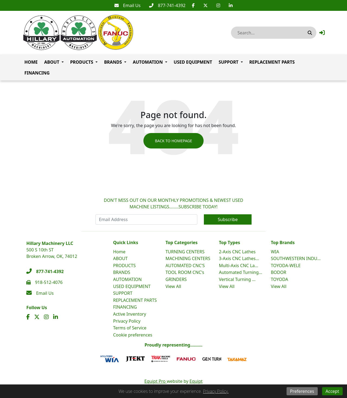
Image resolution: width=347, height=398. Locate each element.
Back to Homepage (173, 140)
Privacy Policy (126, 321)
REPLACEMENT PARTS (272, 62)
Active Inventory (129, 314)
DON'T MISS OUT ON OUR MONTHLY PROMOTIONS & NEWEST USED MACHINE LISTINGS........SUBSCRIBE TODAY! (173, 203)
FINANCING (37, 73)
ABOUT (51, 62)
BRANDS (113, 62)
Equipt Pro (155, 381)
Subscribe (227, 219)
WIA (275, 252)
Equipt (196, 381)
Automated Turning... (240, 272)
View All (173, 286)
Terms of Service (129, 328)
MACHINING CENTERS (187, 258)
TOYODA (279, 279)
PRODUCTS (81, 62)
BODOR (278, 272)
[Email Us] (127, 5)
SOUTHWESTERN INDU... (296, 258)
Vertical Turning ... (237, 279)
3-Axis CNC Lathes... (239, 258)
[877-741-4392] (167, 5)
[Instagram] (218, 5)
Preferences (302, 391)
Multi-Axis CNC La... (238, 265)
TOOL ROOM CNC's (184, 272)
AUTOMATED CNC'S (185, 265)
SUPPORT (228, 62)
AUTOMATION (148, 62)
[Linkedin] (231, 5)
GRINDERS (176, 279)
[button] (322, 32)
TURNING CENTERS (184, 252)
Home (31, 62)
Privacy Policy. (216, 391)
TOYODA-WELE (286, 265)
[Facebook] (193, 5)
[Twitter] (205, 5)
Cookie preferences (132, 335)
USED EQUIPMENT (193, 62)
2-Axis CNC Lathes (237, 252)
